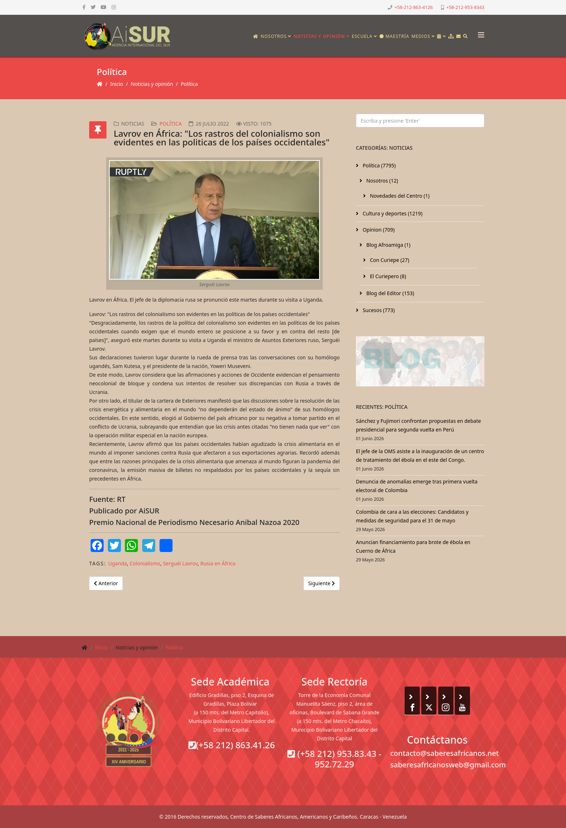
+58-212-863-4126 (414, 7)
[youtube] (103, 7)
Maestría (394, 36)
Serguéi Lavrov (180, 563)
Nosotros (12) (381, 180)
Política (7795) (378, 165)
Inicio (116, 83)
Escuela (362, 36)
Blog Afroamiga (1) (387, 244)
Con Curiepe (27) (389, 260)
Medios (421, 36)
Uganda (117, 563)
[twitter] (93, 7)
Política (189, 83)
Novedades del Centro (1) (399, 195)
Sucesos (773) (378, 310)
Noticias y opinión (319, 36)
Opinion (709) (378, 229)
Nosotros (274, 36)
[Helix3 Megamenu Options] (479, 33)
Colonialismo (145, 563)
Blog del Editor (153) (389, 293)
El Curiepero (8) (387, 276)
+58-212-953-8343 (465, 7)
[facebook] (84, 7)
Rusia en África (217, 563)
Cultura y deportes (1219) (391, 213)
